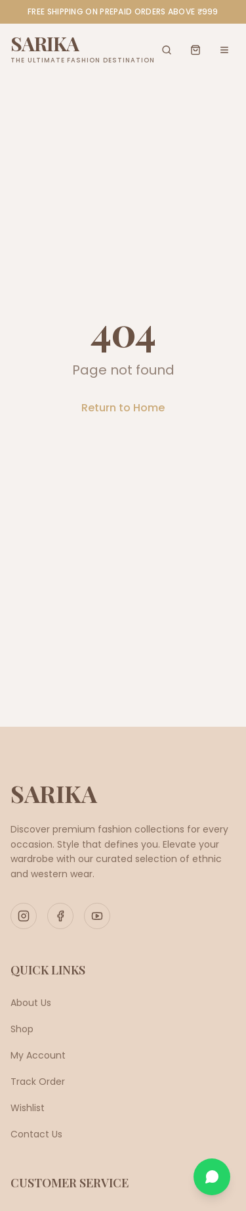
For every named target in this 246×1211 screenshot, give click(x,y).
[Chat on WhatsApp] (212, 1176)
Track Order (37, 1081)
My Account (38, 1055)
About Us (30, 1002)
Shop (21, 1029)
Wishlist (27, 1107)
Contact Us (36, 1134)
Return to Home (123, 407)
